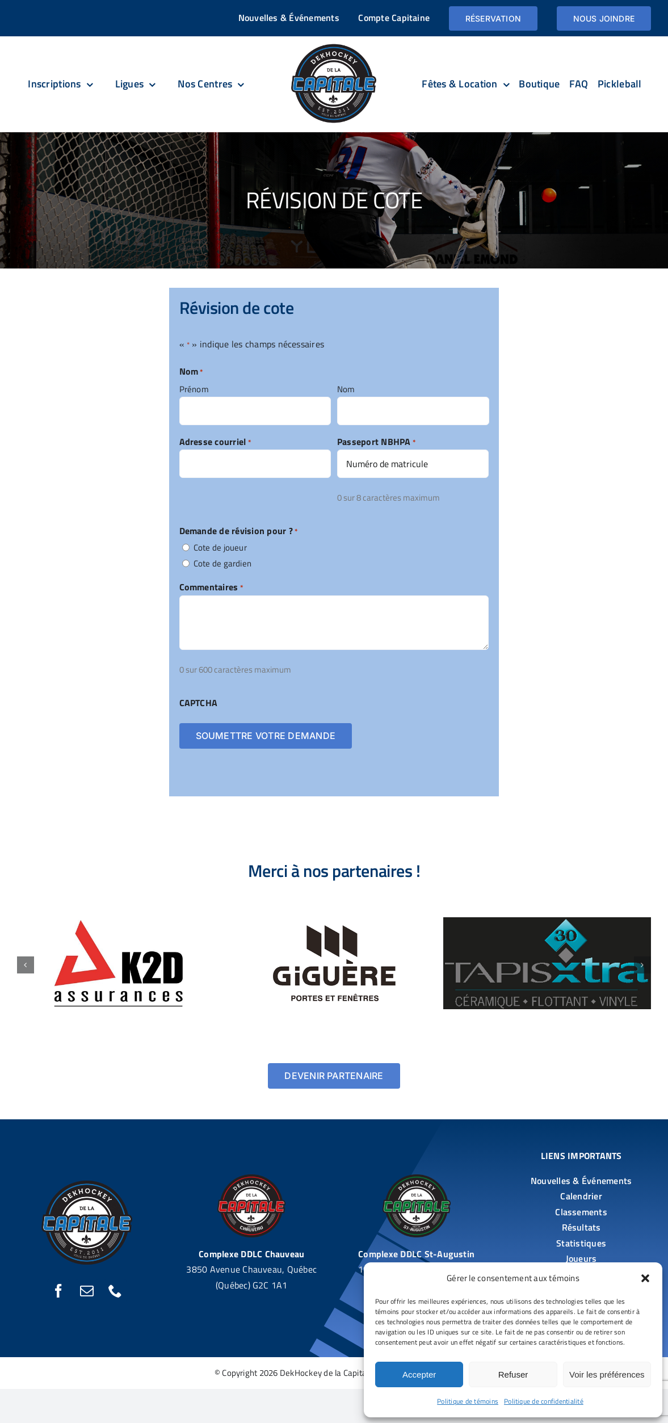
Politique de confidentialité (543, 1401)
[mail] (86, 1290)
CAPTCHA (198, 703)
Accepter (419, 1374)
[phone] (115, 1290)
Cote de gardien (222, 563)
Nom (346, 389)
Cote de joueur (220, 547)
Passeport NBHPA (376, 441)
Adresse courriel (215, 441)
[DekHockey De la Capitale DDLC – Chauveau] (251, 1179)
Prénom (194, 389)
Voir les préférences (607, 1374)
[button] (645, 1278)
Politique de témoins (467, 1401)
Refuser (513, 1374)
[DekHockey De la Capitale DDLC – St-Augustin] (417, 1179)
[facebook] (58, 1290)
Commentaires (211, 587)
